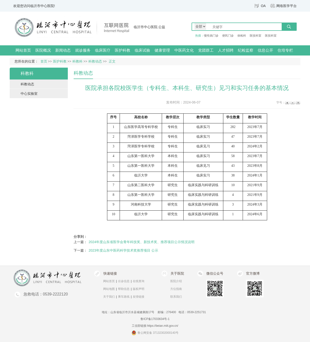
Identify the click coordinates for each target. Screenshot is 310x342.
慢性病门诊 (211, 35)
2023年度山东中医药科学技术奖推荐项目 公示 (123, 250)
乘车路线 (124, 296)
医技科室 (255, 35)
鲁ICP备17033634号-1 (155, 319)
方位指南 (176, 289)
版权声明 (138, 289)
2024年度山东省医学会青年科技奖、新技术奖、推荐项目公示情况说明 (141, 242)
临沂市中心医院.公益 (149, 27)
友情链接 (138, 296)
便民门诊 (228, 35)
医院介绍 (176, 281)
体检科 (241, 35)
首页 (43, 61)
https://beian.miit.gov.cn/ (162, 325)
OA (263, 6)
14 (297, 103)
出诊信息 (124, 281)
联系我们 (176, 296)
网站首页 (23, 50)
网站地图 (109, 289)
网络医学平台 (286, 6)
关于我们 (109, 296)
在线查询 (138, 281)
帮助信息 (124, 289)
